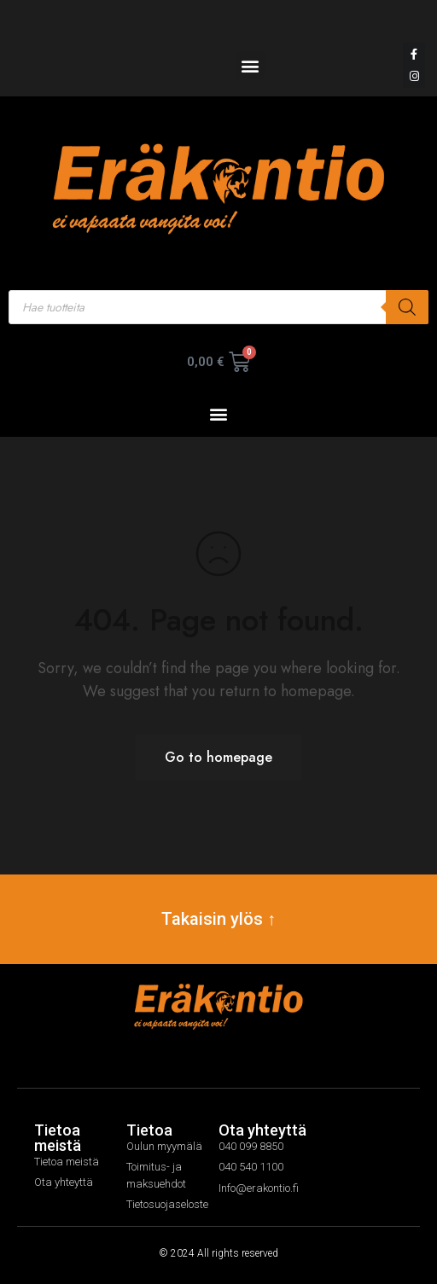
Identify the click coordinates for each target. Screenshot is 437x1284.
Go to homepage (218, 757)
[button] (250, 65)
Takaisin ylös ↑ (218, 919)
